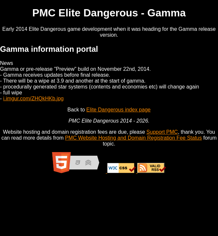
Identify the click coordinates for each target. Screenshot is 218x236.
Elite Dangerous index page (118, 109)
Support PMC (162, 132)
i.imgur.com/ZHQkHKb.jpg (33, 98)
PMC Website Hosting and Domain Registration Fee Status (133, 138)
